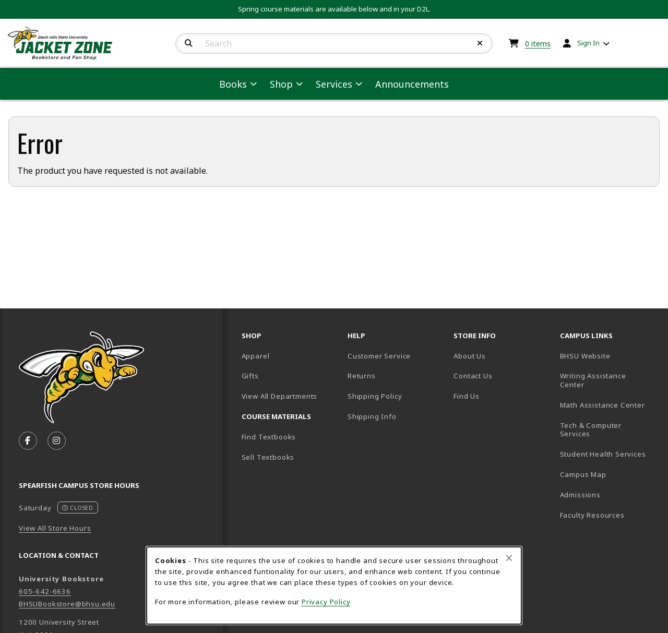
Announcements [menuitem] (412, 84)
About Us (470, 356)
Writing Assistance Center (608, 380)
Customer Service (379, 356)
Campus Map (609, 474)
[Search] (188, 43)
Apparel (256, 356)
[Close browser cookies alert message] (509, 558)
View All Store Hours (55, 528)
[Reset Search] (480, 43)
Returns (362, 375)
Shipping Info (372, 416)
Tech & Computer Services (609, 430)
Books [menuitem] (233, 84)
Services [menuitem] (334, 84)
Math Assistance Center (609, 405)
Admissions (609, 494)
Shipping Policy (375, 396)
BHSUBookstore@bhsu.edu (67, 603)
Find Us (502, 396)
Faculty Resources (609, 515)
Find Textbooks (269, 436)
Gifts (250, 375)
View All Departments (280, 396)
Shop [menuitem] (281, 84)
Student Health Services (609, 454)
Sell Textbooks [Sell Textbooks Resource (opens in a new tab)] (268, 457)
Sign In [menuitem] (588, 42)
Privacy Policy (326, 601)
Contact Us (473, 375)
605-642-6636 (45, 591)
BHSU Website (609, 356)
